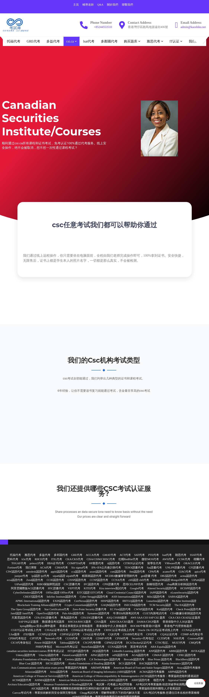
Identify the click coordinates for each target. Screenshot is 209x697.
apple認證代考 (59, 571)
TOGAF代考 (18, 563)
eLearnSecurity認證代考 (185, 592)
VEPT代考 (74, 588)
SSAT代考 (196, 555)
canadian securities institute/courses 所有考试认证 (35, 651)
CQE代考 (113, 634)
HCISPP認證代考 (190, 588)
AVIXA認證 (198, 651)
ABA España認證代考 (163, 646)
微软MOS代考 (150, 559)
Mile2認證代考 (156, 596)
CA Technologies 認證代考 (104, 659)
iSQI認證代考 (100, 651)
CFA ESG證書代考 (92, 617)
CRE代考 (86, 638)
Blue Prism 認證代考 (160, 659)
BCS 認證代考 (127, 663)
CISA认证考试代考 (56, 630)
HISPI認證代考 (110, 600)
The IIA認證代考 (184, 605)
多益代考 (53, 41)
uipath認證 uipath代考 (66, 575)
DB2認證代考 (168, 575)
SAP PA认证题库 (29, 621)
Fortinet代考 (14, 567)
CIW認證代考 (14, 571)
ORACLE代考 (192, 563)
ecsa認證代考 (15, 580)
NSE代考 (178, 638)
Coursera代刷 (195, 638)
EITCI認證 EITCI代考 (90, 592)
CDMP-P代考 (104, 638)
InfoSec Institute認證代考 (61, 596)
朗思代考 (180, 555)
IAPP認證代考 (158, 592)
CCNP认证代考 (47, 634)
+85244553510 (103, 27)
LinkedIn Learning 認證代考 (128, 651)
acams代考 (169, 571)
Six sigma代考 (79, 567)
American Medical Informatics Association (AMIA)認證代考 (93, 680)
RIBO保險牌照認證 (48, 584)
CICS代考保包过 (21, 642)
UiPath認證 (198, 580)
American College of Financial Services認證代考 (41, 676)
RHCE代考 (41, 559)
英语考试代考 (138, 646)
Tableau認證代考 (70, 642)
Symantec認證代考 (98, 613)
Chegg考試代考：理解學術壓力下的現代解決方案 (110, 692)
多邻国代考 (61, 555)
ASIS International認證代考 (127, 596)
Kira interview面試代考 (113, 588)
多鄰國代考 (109, 41)
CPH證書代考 (111, 584)
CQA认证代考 (168, 634)
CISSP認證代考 (77, 580)
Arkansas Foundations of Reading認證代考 (68, 684)
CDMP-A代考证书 (192, 634)
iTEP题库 (29, 634)
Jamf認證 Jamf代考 (22, 613)
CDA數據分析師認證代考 (185, 613)
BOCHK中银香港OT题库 (145, 625)
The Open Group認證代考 (26, 609)
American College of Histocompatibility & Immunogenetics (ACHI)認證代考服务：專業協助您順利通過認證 (135, 676)
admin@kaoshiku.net (193, 27)
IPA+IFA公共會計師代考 (106, 567)
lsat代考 (88, 41)
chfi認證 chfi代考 (138, 580)
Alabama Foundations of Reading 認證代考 (37, 659)
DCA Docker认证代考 (139, 642)
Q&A (100, 4)
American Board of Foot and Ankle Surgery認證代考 (143, 667)
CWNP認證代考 (143, 609)
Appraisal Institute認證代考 (184, 680)
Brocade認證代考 (134, 659)
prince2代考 (37, 563)
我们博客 (195, 41)
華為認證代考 (69, 617)
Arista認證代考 (59, 671)
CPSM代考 (121, 638)
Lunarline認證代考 (157, 600)
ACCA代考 (92, 555)
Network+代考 (53, 638)
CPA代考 (153, 571)
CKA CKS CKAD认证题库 (184, 617)
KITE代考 (90, 588)
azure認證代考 (98, 571)
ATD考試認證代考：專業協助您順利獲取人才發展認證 (147, 688)
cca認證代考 (78, 571)
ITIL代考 (56, 559)
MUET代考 (179, 642)
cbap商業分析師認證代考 (182, 584)
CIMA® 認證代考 (163, 655)
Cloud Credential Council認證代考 (126, 592)
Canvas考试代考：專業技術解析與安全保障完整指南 (44, 692)
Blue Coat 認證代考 (30, 663)
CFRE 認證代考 (186, 655)
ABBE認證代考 (178, 651)
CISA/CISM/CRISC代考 (101, 559)
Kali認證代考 (165, 609)
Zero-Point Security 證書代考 (89, 609)
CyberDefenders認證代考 (28, 592)
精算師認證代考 (91, 575)
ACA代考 (45, 567)
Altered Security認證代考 (162, 588)
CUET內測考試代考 (155, 613)
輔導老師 (88, 4)
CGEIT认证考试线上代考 (26, 630)
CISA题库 (100, 621)
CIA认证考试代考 (94, 634)
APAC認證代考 (100, 655)
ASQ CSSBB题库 (116, 617)
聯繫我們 (127, 4)
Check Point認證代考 (188, 609)
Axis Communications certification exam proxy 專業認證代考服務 (49, 667)
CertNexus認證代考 (85, 600)
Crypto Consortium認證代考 (81, 605)
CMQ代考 (195, 642)
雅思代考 (153, 41)
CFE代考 (151, 634)
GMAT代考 (109, 555)
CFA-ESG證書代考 (46, 617)
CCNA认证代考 (191, 630)
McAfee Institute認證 (184, 600)
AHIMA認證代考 (45, 680)
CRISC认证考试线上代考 (119, 630)
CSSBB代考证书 (133, 634)
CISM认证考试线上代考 (86, 630)
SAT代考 (139, 555)
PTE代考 (153, 555)
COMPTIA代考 (76, 563)
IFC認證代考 (91, 584)
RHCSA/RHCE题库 (79, 621)
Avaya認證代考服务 (189, 667)
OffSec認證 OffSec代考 (60, 592)
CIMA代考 (61, 567)
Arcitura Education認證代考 (24, 684)
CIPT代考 (36, 638)
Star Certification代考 (56, 609)
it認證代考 (113, 563)
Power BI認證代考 (45, 642)
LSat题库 (14, 634)
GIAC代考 (185, 571)
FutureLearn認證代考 (74, 655)
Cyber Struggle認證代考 (94, 596)
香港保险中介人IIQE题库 (178, 621)
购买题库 (130, 41)
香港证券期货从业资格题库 (76, 625)
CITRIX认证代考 (133, 563)
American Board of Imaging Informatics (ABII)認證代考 (103, 671)
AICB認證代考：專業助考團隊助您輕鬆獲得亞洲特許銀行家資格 (70, 688)
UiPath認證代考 (24, 584)
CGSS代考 (71, 638)
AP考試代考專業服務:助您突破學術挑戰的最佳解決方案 (170, 684)
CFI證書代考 (196, 567)
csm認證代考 (118, 571)
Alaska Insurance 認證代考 (176, 663)
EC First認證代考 (120, 609)
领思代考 (158, 680)
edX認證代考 (120, 655)
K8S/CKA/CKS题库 (121, 621)
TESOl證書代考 (133, 567)
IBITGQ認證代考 (132, 600)
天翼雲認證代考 (21, 617)
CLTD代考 (163, 638)
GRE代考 (33, 41)
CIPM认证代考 (114, 642)
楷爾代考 (199, 559)
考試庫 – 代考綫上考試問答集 (114, 684)
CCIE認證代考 (55, 580)
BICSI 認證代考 (55, 663)
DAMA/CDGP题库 (148, 621)
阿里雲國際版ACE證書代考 (27, 588)
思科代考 (12, 559)
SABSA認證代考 (178, 596)
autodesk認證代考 (36, 571)
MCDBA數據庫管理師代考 (121, 575)
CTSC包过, (162, 642)
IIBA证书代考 (55, 563)
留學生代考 (154, 563)
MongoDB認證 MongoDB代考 (170, 580)
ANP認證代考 (157, 651)
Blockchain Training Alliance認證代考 (39, 605)
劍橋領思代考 (155, 584)
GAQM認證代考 (111, 605)
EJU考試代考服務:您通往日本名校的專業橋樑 (171, 692)
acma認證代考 (188, 575)
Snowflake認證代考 (92, 646)
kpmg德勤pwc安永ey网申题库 (38, 625)
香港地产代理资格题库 (178, 625)
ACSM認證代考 (21, 680)
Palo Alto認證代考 (73, 613)
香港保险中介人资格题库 (111, 625)
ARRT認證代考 (140, 680)
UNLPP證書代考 (175, 567)
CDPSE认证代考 (70, 634)
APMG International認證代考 (32, 600)
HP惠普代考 (96, 563)
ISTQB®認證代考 (78, 651)
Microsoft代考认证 (67, 646)
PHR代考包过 (44, 646)
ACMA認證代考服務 (151, 671)
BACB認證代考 (148, 663)
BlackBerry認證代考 (188, 659)
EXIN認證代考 (62, 600)
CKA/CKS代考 (74, 559)
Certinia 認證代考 (75, 659)
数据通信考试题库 (53, 621)
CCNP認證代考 (99, 580)
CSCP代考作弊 (92, 642)
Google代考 (137, 588)
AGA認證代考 (140, 655)
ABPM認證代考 (177, 671)
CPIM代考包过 (17, 638)
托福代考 (13, 41)
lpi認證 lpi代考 (40, 575)
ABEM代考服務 (100, 667)
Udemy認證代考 (25, 655)
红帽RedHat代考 (128, 559)
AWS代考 (168, 559)
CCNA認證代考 (117, 646)
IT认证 (174, 41)
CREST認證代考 (33, 596)
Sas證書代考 (154, 567)
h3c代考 (26, 559)
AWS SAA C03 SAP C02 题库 (147, 617)
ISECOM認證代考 (135, 605)
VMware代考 (172, 563)
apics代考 (200, 571)
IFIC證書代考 (56, 588)
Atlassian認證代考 (35, 671)
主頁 (76, 4)
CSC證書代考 (72, 584)
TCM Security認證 (160, 605)
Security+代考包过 (143, 638)
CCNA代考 (118, 580)
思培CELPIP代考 (133, 584)
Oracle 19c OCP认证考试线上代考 (158, 630)
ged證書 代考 (149, 575)
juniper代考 (21, 575)
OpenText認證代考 (48, 613)
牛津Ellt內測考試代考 (126, 613)
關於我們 (112, 4)
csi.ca (70, 41)
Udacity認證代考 (49, 655)
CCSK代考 (183, 559)
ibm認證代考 (137, 571)
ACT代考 (125, 555)
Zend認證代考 (34, 580)
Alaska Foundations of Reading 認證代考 (91, 663)
